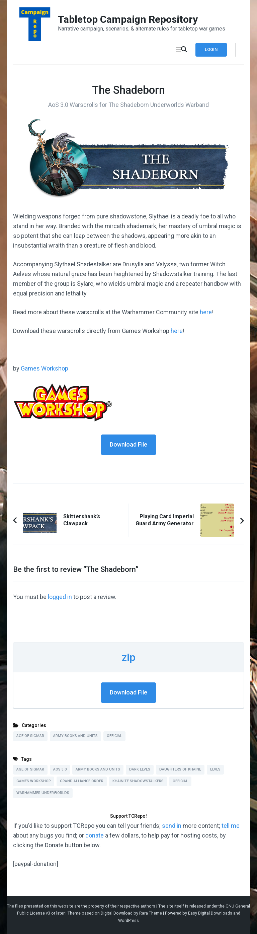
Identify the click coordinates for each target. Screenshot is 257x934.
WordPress (128, 920)
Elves (215, 769)
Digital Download (117, 913)
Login (211, 49)
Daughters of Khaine (180, 769)
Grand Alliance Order (81, 781)
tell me (231, 825)
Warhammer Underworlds (42, 793)
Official (114, 736)
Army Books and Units (75, 736)
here (206, 312)
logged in (60, 596)
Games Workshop (44, 368)
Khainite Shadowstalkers (138, 781)
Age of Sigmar (30, 736)
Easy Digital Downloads (210, 913)
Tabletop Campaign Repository (128, 19)
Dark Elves (139, 769)
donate (94, 835)
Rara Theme (150, 913)
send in (171, 825)
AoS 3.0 (60, 769)
